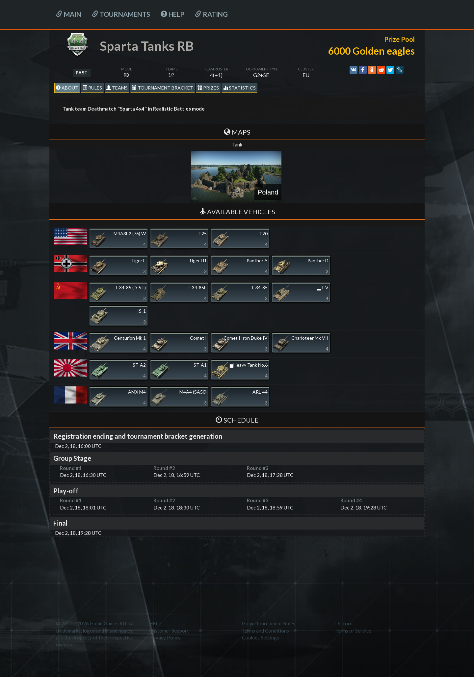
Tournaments (121, 14)
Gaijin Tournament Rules (268, 623)
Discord (344, 623)
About (67, 88)
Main (68, 14)
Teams (117, 88)
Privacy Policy (165, 637)
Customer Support (169, 631)
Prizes (208, 88)
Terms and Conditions (265, 631)
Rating (211, 14)
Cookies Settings (260, 637)
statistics (239, 88)
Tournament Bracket (162, 88)
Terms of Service (353, 631)
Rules (92, 88)
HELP (172, 14)
